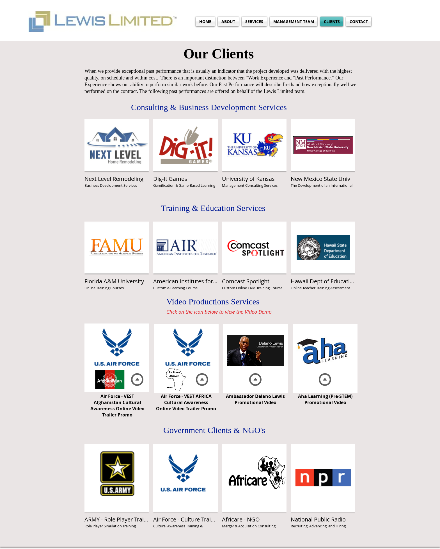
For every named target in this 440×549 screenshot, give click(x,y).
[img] (323, 156)
